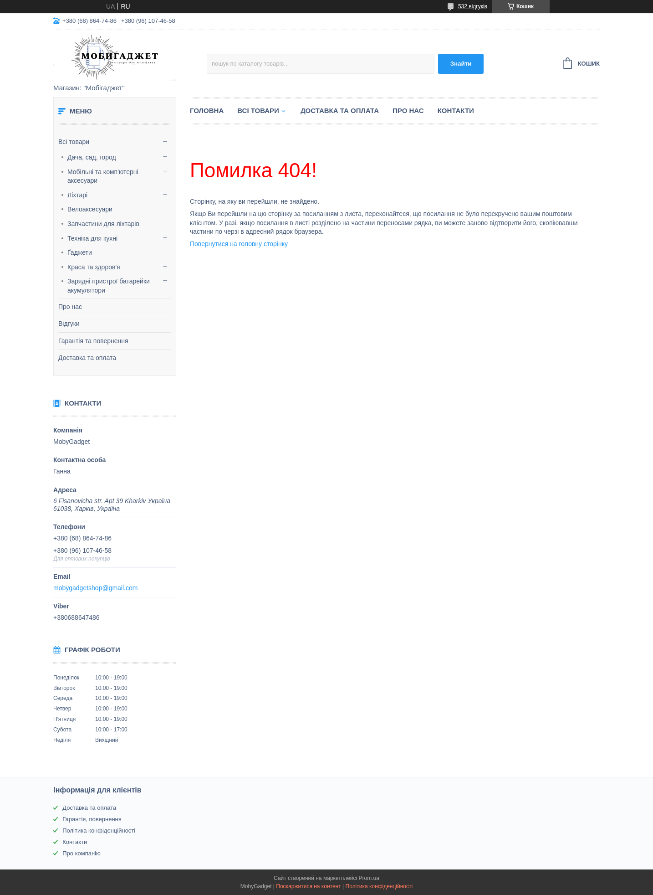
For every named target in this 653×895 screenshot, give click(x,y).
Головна (207, 110)
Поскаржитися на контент (308, 886)
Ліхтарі (77, 195)
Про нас (70, 306)
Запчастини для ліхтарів (103, 223)
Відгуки (69, 323)
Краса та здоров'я (93, 267)
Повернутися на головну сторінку (239, 243)
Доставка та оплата (87, 357)
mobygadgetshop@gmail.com (95, 588)
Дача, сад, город (91, 157)
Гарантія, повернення (92, 819)
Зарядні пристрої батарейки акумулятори (108, 286)
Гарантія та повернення (93, 341)
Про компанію (81, 853)
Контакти (456, 110)
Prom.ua (369, 878)
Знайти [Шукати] (461, 63)
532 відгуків (472, 6)
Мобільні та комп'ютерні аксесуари (102, 176)
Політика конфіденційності (98, 830)
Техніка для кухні (92, 238)
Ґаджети (79, 252)
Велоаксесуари (89, 209)
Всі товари (73, 141)
